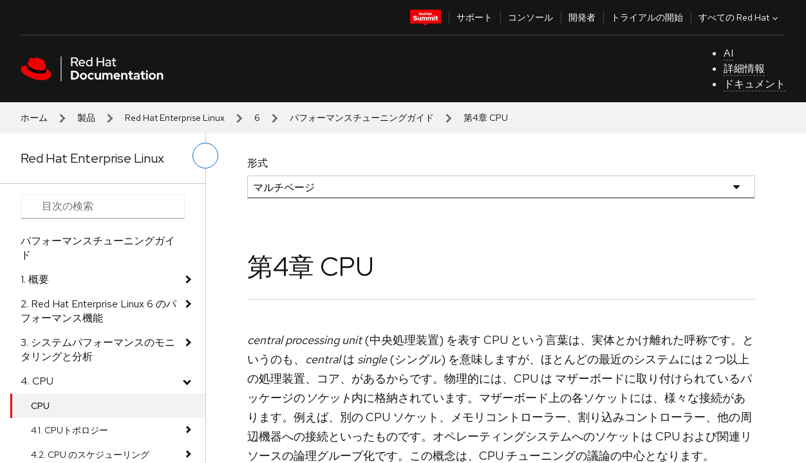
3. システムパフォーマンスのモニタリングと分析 (98, 349)
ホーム (34, 117)
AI (728, 53)
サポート (474, 17)
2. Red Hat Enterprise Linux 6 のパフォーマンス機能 (98, 311)
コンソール (530, 17)
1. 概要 (35, 279)
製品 (86, 117)
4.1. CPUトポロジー (69, 430)
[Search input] (103, 206)
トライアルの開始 (647, 17)
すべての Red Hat (739, 17)
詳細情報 (744, 68)
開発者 (581, 17)
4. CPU (37, 381)
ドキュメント (754, 84)
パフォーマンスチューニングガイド (362, 117)
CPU (40, 406)
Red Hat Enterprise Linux (175, 117)
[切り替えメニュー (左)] (205, 155)
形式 (257, 163)
